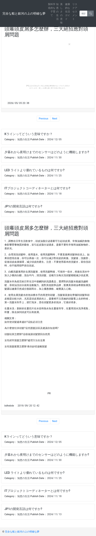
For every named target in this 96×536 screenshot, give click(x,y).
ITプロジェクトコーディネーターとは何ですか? (37, 188)
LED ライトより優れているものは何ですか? (34, 170)
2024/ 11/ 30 (54, 157)
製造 (49, 6)
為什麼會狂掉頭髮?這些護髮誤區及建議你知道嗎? (31, 328)
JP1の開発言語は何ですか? (23, 206)
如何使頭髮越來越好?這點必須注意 (23, 321)
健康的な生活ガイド (67, 11)
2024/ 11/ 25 (54, 175)
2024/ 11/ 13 (54, 211)
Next (54, 118)
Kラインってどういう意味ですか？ (28, 134)
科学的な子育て (52, 10)
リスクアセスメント (74, 11)
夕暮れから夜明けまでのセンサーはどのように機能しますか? (46, 152)
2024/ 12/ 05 (54, 139)
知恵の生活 (57, 11)
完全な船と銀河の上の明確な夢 (24, 13)
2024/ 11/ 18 (54, 193)
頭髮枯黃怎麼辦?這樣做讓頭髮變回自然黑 (27, 334)
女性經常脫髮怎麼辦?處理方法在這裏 (24, 340)
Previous (43, 118)
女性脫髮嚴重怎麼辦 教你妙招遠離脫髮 (25, 346)
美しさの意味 (61, 13)
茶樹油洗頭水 (16, 285)
